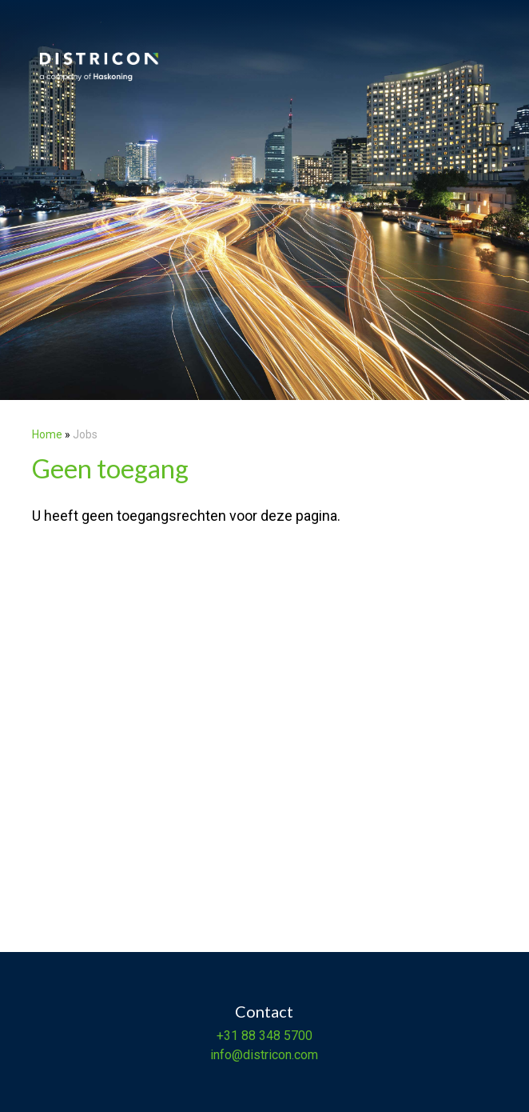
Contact (264, 1011)
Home (47, 434)
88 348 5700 (275, 1035)
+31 (227, 1035)
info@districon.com (264, 1054)
